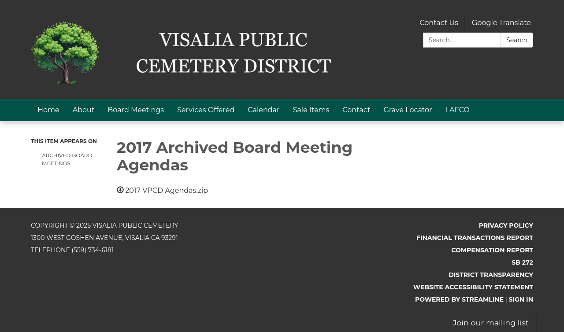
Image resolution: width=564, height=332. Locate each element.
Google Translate (501, 22)
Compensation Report (492, 250)
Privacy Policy (506, 225)
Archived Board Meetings (67, 159)
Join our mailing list (491, 322)
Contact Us (438, 22)
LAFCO (457, 110)
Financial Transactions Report (474, 238)
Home (48, 110)
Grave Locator (407, 110)
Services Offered (205, 110)
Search (516, 40)
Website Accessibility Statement (473, 287)
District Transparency (491, 275)
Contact (356, 110)
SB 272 (522, 262)
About (84, 110)
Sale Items (311, 110)
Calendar (263, 110)
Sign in (521, 299)
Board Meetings (136, 110)
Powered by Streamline (459, 299)
